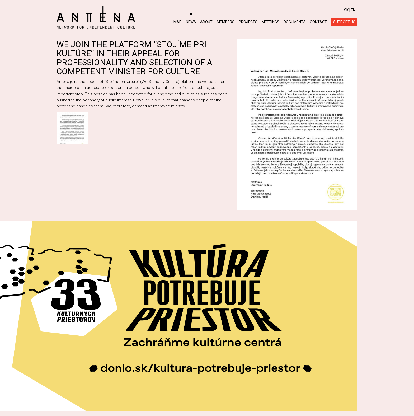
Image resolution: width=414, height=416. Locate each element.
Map (177, 22)
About (206, 22)
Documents (295, 22)
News (191, 22)
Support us (344, 22)
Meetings (270, 22)
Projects (248, 22)
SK (346, 10)
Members (225, 22)
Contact (318, 22)
